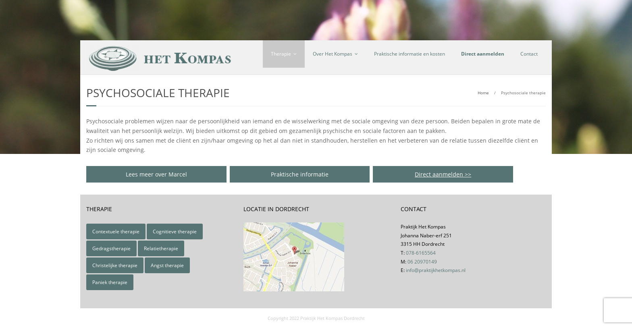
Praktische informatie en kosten (409, 53)
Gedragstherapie (111, 248)
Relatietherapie (161, 248)
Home (483, 92)
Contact (529, 53)
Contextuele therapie (115, 231)
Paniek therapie (109, 282)
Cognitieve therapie (175, 231)
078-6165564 (421, 252)
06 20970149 (422, 261)
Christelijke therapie (114, 265)
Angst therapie (167, 265)
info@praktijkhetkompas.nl (436, 270)
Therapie (281, 53)
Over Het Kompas (332, 53)
